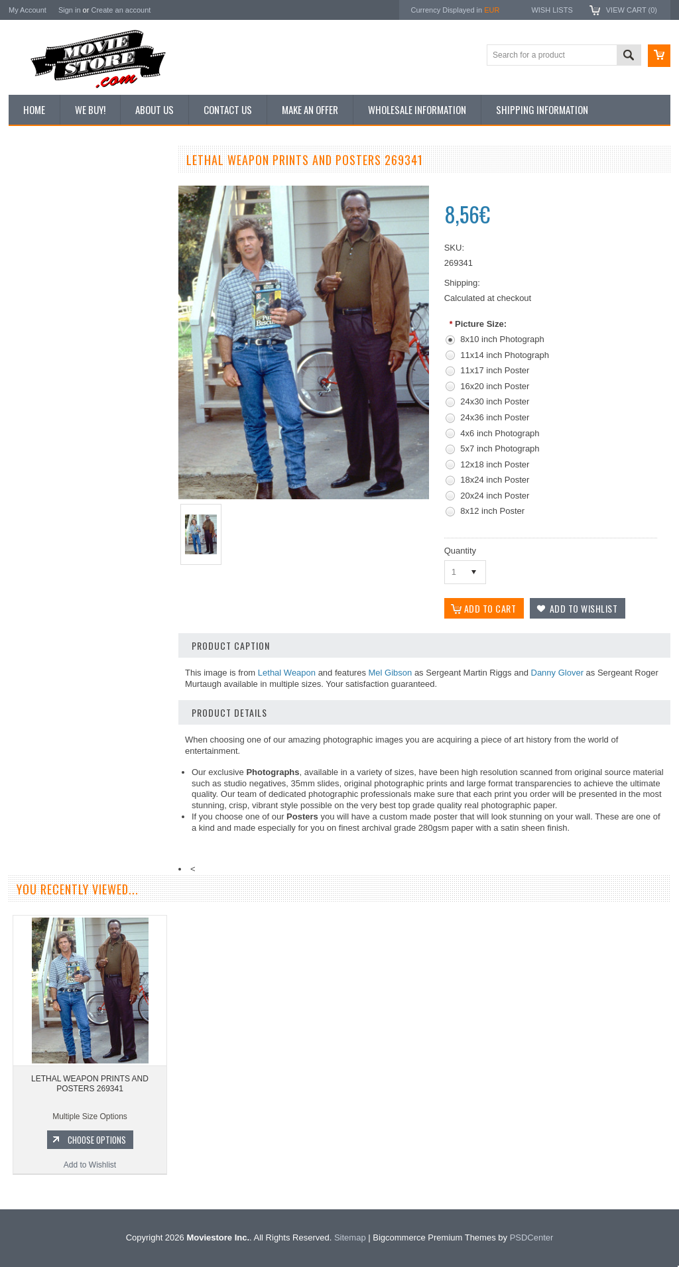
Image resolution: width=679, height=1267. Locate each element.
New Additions (41, 185)
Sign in (69, 10)
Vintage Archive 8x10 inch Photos (75, 207)
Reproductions (41, 275)
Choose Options (95, 709)
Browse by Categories (54, 252)
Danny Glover (557, 673)
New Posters (38, 297)
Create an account (121, 10)
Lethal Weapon (287, 673)
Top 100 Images (44, 230)
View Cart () (631, 10)
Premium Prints (43, 319)
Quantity (460, 551)
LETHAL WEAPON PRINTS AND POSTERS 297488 (88, 654)
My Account (27, 10)
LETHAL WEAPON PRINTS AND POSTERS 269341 (90, 1084)
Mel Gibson (390, 673)
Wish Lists (551, 10)
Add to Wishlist (88, 734)
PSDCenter (532, 1237)
